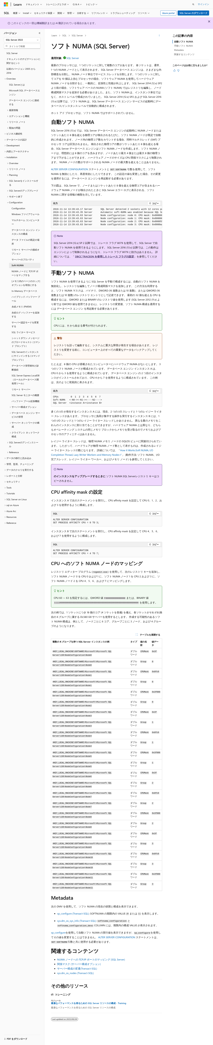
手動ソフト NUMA (183, 45)
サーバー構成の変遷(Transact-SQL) (77, 968)
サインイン (203, 4)
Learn (54, 35)
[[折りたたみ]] (39, 33)
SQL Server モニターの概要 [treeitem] (25, 395)
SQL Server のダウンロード (193, 13)
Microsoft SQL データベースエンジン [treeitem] (24, 92)
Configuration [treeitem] (18, 208)
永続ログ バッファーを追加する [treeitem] (25, 314)
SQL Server (77, 35)
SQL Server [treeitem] (12, 53)
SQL (64, 35)
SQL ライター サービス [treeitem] (23, 332)
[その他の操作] (159, 35)
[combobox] (22, 39)
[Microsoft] (6, 4)
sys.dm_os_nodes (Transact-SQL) (75, 973)
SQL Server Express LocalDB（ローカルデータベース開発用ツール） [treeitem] (25, 379)
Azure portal (168, 13)
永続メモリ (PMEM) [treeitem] (21, 306)
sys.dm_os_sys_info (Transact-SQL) (76, 920)
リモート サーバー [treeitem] (21, 389)
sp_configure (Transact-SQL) (73, 913)
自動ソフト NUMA (183, 41)
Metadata (179, 49)
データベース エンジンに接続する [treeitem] (24, 102)
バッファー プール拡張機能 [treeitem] (25, 401)
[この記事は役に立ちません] (178, 70)
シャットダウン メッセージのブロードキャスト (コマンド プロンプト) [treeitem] (26, 342)
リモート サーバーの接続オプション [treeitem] (25, 251)
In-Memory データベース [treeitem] (24, 290)
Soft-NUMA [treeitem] (18, 265)
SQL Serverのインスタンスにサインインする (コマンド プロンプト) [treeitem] (26, 355)
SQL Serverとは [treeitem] (17, 84)
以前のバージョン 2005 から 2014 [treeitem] (21, 70)
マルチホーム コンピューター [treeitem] (25, 222)
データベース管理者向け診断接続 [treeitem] (25, 367)
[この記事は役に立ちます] (174, 70)
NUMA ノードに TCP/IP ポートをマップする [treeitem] (25, 273)
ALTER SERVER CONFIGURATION (69, 169)
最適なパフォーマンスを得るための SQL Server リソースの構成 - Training (88, 1003)
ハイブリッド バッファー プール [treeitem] (26, 298)
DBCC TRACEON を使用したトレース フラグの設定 (104, 256)
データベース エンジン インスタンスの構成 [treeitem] (26, 232)
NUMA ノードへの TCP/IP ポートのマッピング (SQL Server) (91, 959)
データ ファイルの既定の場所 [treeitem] (25, 241)
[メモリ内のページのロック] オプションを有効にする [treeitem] (26, 283)
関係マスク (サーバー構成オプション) (79, 964)
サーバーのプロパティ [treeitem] (23, 259)
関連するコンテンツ (184, 54)
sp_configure (58, 932)
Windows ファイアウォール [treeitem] (25, 214)
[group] (106, 217)
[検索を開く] (193, 4)
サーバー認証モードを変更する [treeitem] (25, 324)
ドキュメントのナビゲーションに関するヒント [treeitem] (23, 61)
